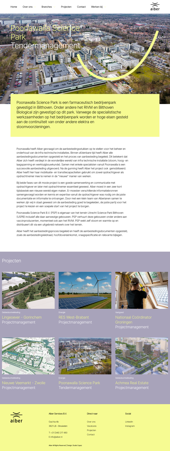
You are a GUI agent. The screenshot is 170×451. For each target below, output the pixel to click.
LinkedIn (129, 421)
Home (14, 6)
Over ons (28, 6)
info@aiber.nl (56, 437)
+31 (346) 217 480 (59, 432)
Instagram (130, 426)
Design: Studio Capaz (74, 445)
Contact (81, 6)
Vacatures (91, 426)
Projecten (66, 6)
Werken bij (97, 6)
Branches (47, 6)
